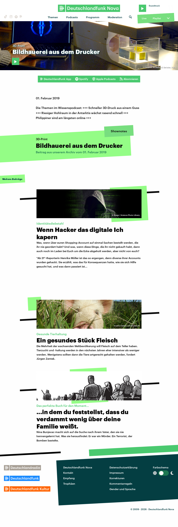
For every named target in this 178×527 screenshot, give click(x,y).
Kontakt (68, 472)
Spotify (81, 79)
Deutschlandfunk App (55, 79)
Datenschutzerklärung (123, 467)
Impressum (116, 472)
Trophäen (69, 483)
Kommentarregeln (120, 483)
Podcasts (72, 17)
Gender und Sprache (122, 489)
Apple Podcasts (104, 79)
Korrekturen (117, 478)
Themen (53, 17)
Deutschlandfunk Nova (77, 467)
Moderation (115, 17)
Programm (92, 17)
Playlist (157, 18)
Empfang (69, 478)
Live (144, 18)
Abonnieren (129, 79)
